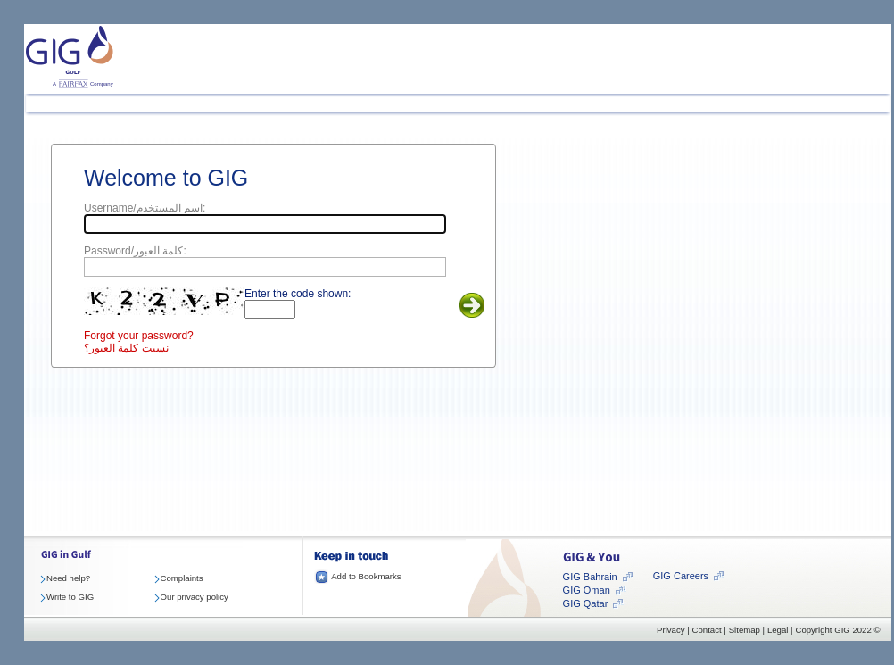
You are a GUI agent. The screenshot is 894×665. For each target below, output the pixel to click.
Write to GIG (70, 597)
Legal (777, 630)
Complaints (182, 578)
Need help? (68, 578)
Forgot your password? (139, 335)
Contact (707, 630)
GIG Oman (586, 590)
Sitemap (744, 630)
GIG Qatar (585, 603)
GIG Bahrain (590, 576)
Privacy (670, 630)
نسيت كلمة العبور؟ (126, 348)
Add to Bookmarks (366, 576)
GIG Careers (680, 575)
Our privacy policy (194, 597)
